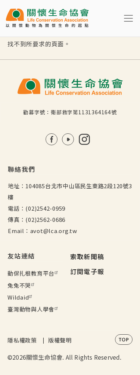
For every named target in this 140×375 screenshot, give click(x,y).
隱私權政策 (22, 340)
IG (84, 139)
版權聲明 (60, 340)
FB (51, 139)
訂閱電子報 (87, 271)
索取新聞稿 (87, 256)
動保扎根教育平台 (33, 273)
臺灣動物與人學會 (33, 309)
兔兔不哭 (21, 285)
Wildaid (20, 297)
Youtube (68, 139)
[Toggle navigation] (128, 18)
